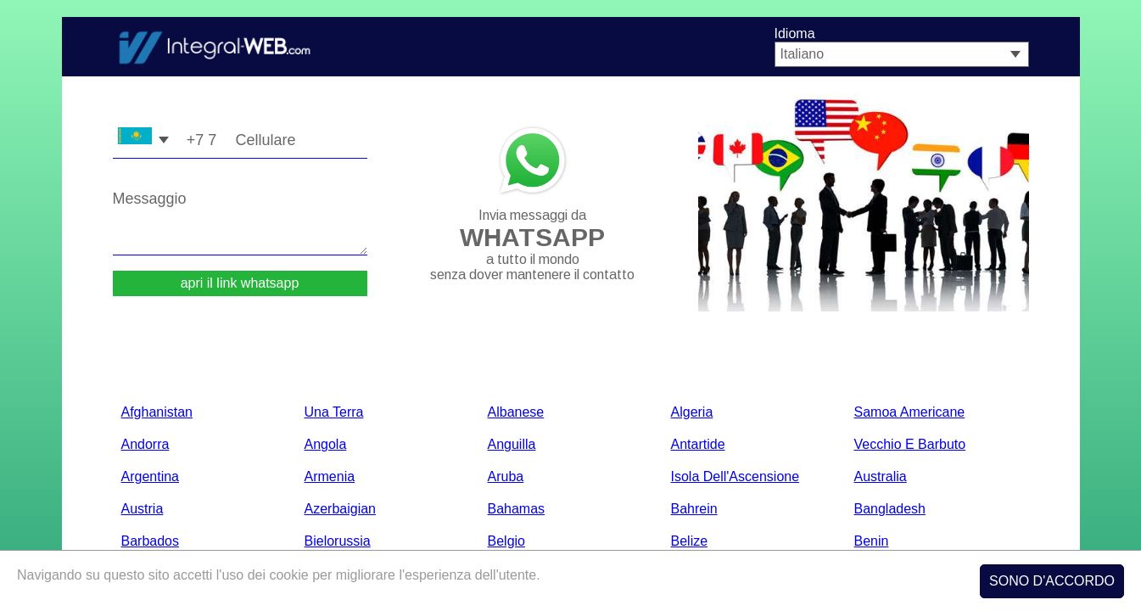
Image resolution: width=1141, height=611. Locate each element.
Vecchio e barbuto (910, 444)
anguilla (512, 444)
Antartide (698, 444)
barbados (150, 541)
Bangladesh (890, 509)
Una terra (334, 412)
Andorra (145, 444)
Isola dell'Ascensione (735, 476)
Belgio (506, 541)
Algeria (692, 412)
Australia (880, 476)
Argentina (150, 476)
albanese (516, 412)
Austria (142, 509)
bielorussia (338, 541)
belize (689, 541)
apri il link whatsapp (240, 283)
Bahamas (516, 509)
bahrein (694, 509)
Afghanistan (157, 412)
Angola (326, 444)
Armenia (330, 476)
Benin (871, 541)
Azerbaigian (341, 509)
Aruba (506, 476)
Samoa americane (909, 412)
